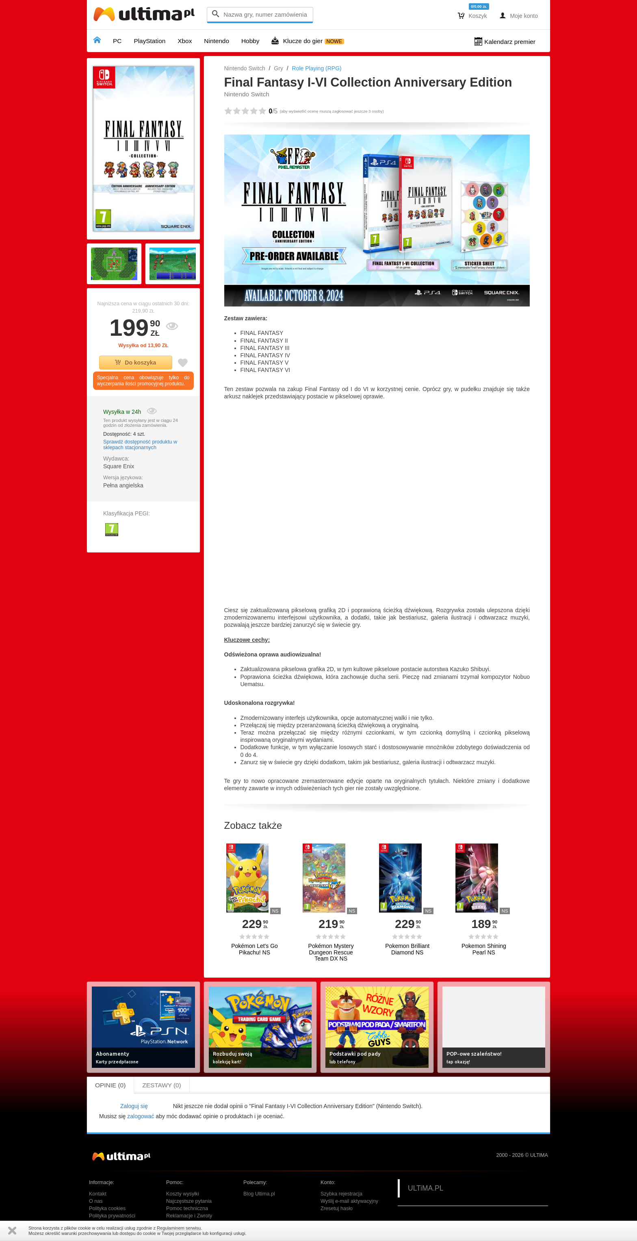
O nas (96, 1201)
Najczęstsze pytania (189, 1201)
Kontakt (97, 1194)
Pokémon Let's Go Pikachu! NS (254, 949)
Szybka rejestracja (341, 1194)
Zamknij (12, 1230)
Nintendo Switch (244, 68)
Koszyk (472, 15)
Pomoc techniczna (187, 1208)
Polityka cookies (107, 1208)
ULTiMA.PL (426, 1188)
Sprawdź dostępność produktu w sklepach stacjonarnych (140, 444)
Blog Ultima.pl (259, 1194)
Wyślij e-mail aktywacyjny (349, 1201)
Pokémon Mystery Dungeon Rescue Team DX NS (331, 952)
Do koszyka (135, 362)
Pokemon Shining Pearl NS (484, 949)
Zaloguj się (134, 1106)
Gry (278, 68)
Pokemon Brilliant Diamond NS (407, 949)
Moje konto (518, 15)
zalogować (140, 1116)
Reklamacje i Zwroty (189, 1216)
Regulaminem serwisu (179, 1228)
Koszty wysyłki (182, 1194)
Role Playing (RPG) (317, 68)
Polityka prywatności (112, 1216)
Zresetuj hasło (337, 1208)
